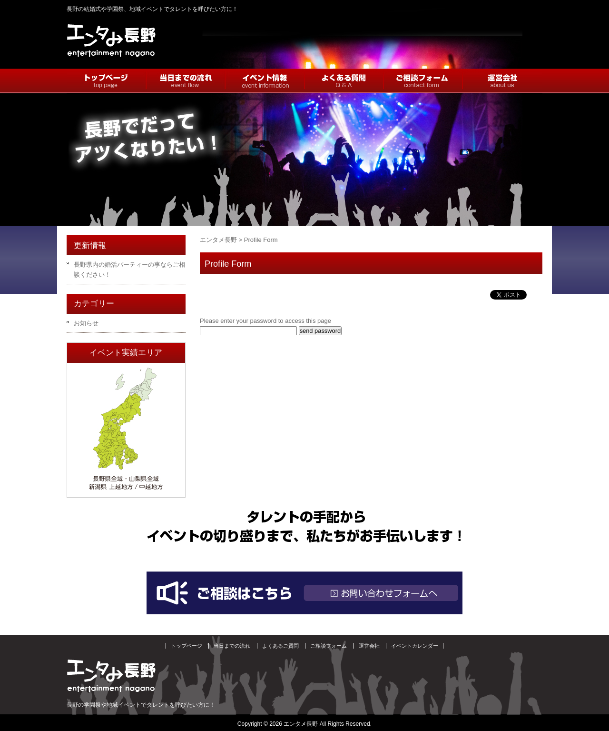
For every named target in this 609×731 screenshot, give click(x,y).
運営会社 (369, 646)
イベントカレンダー (414, 646)
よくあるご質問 (280, 646)
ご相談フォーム (328, 646)
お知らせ (86, 323)
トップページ (186, 646)
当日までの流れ (232, 646)
